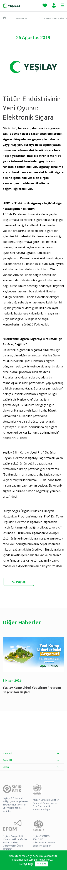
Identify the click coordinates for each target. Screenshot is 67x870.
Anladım (41, 864)
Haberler (21, 18)
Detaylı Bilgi (26, 864)
